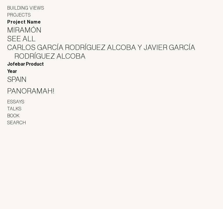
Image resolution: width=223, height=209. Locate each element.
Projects (19, 14)
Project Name (24, 22)
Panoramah (23, 158)
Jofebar (22, 145)
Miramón (28, 30)
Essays (15, 101)
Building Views (25, 7)
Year (12, 71)
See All (25, 39)
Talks (14, 108)
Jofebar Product (25, 64)
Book (13, 115)
